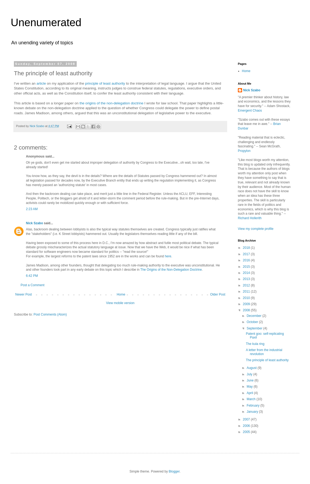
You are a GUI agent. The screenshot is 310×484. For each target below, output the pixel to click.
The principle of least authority (267, 360)
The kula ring (255, 344)
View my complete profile (255, 229)
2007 (247, 419)
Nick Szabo (34, 223)
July (250, 374)
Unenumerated (46, 22)
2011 (247, 291)
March (252, 399)
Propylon (244, 151)
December (254, 316)
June (250, 380)
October (253, 322)
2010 (247, 298)
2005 (247, 432)
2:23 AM (32, 209)
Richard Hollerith (250, 218)
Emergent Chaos (250, 110)
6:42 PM (32, 276)
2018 (247, 248)
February (253, 405)
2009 (247, 304)
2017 (247, 254)
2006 (247, 426)
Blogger (174, 471)
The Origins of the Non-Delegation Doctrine (171, 269)
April (250, 393)
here (168, 256)
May (250, 386)
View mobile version (120, 303)
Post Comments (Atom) (50, 314)
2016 (247, 260)
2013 (247, 279)
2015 (247, 267)
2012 (247, 285)
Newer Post (23, 294)
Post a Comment (32, 285)
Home (121, 294)
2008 (247, 310)
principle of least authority (104, 83)
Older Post (217, 294)
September (255, 328)
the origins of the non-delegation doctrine (112, 103)
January (253, 412)
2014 (247, 273)
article (41, 83)
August (252, 368)
